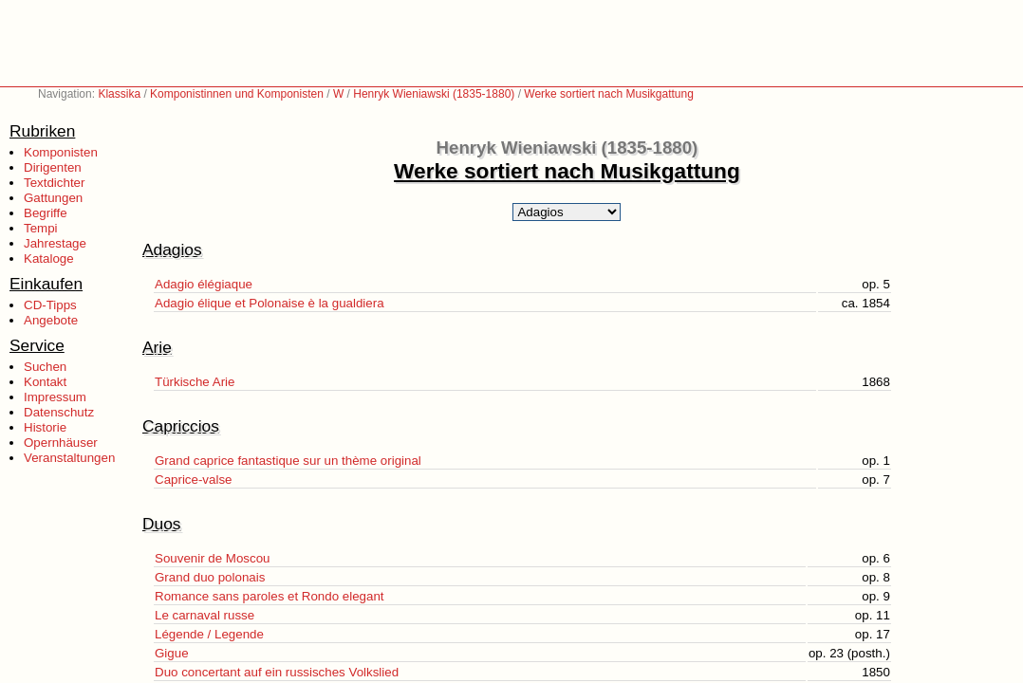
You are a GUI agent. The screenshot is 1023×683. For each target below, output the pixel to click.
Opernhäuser (61, 442)
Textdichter (54, 182)
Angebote (51, 320)
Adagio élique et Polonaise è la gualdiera (269, 303)
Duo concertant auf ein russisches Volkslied (277, 672)
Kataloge (49, 258)
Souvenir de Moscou (212, 558)
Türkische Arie (194, 382)
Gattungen (53, 198)
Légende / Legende (209, 634)
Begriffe (45, 213)
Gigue (172, 653)
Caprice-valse (193, 479)
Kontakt (45, 382)
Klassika (119, 94)
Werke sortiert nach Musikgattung (609, 94)
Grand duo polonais (210, 577)
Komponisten (61, 152)
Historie (45, 427)
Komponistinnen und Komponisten (237, 94)
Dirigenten (53, 167)
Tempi (41, 228)
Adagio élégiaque (203, 284)
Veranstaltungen (69, 458)
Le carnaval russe (204, 615)
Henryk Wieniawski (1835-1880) (433, 94)
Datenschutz (59, 412)
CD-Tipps (50, 305)
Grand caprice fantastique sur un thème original (288, 460)
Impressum (55, 397)
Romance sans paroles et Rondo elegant (269, 596)
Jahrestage (55, 243)
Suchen (45, 367)
